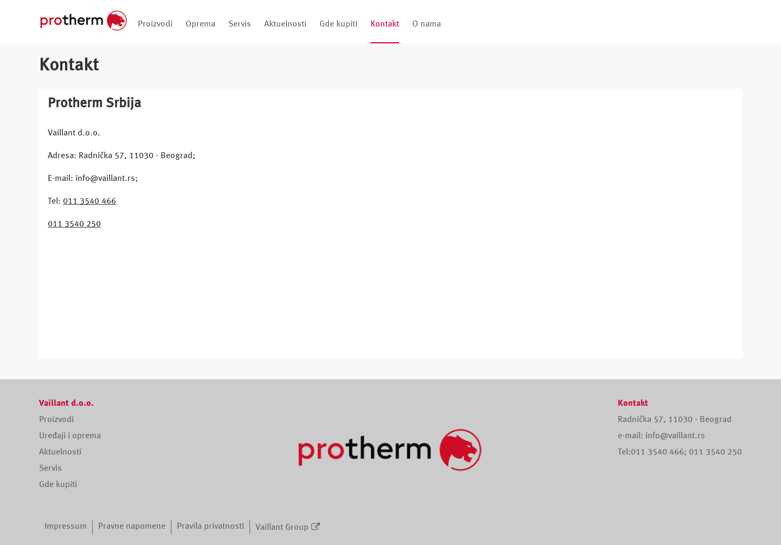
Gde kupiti (338, 24)
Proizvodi (155, 24)
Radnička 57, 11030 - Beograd (675, 420)
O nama (426, 24)
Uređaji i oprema (70, 436)
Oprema (200, 24)
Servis (239, 24)
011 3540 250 (74, 224)
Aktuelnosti (285, 24)
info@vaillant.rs (675, 436)
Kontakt (384, 24)
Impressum (65, 526)
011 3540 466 (89, 201)
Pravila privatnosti (210, 526)
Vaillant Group (282, 527)
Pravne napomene (131, 526)
